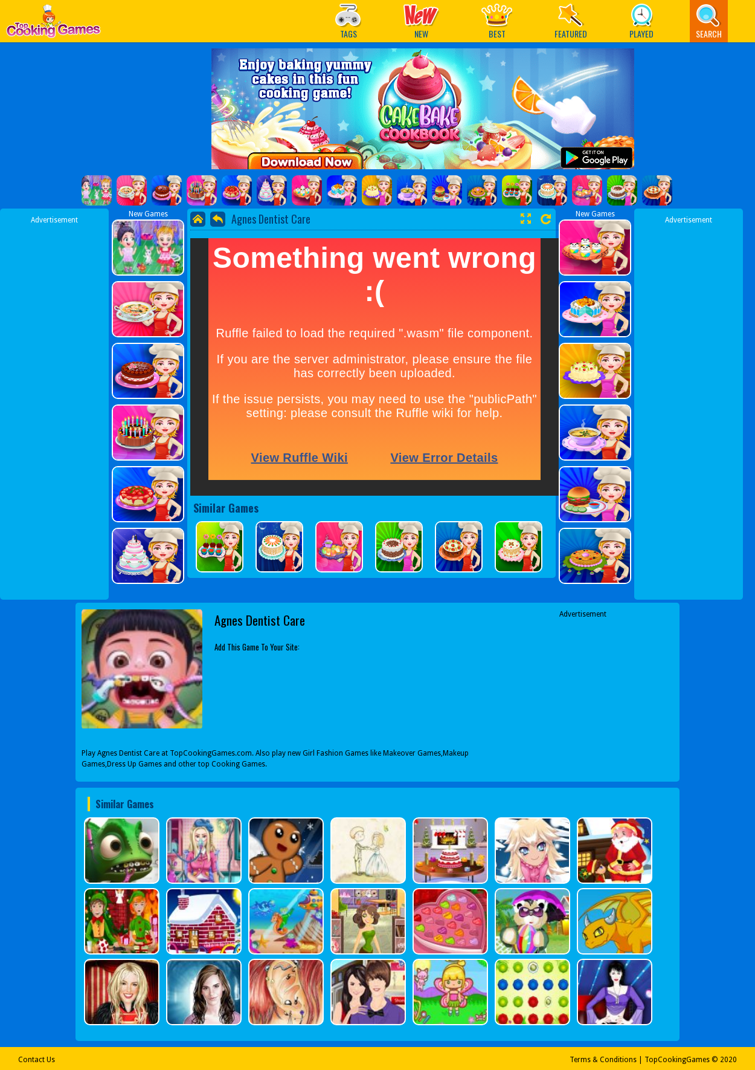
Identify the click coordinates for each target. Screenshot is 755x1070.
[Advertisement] (54, 406)
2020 (728, 1059)
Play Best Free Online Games (53, 24)
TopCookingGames (677, 1059)
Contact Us (36, 1059)
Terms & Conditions (603, 1059)
